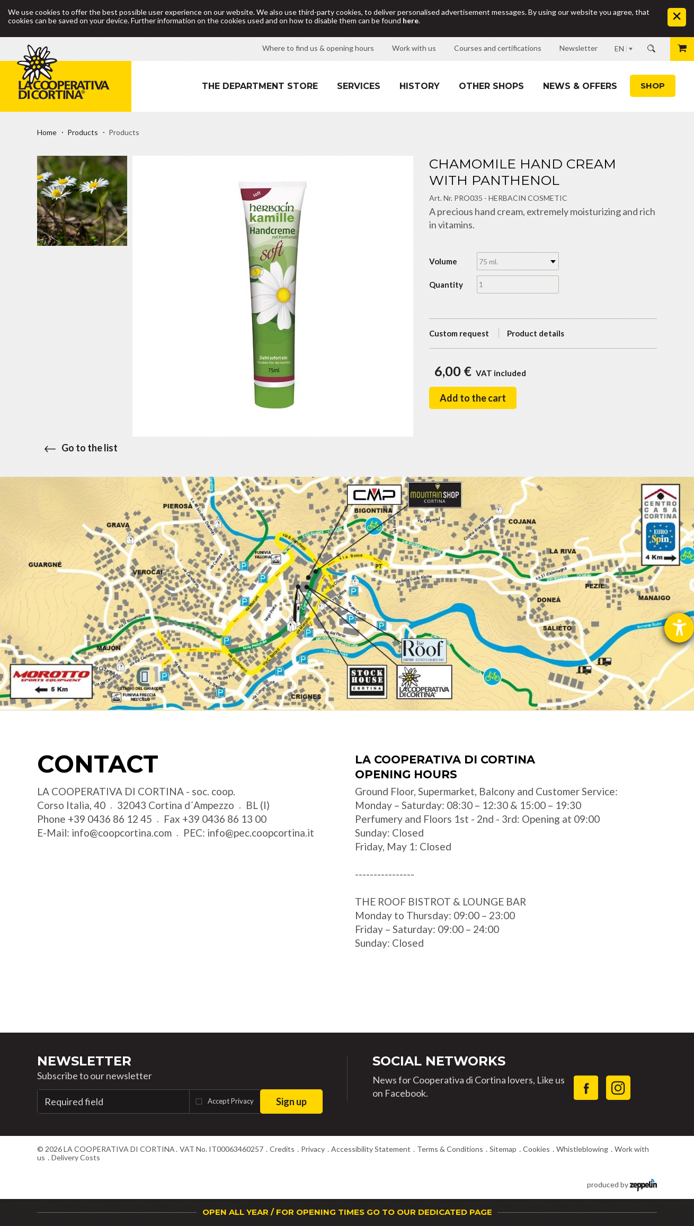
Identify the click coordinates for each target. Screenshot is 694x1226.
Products (82, 132)
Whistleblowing (582, 1148)
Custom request (459, 333)
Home (47, 132)
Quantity (446, 284)
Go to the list (77, 448)
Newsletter (84, 1061)
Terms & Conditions (450, 1148)
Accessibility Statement (371, 1148)
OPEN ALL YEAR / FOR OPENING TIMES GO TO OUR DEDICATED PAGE (347, 1212)
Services (358, 86)
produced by (622, 1184)
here (411, 20)
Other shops (491, 86)
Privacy (313, 1148)
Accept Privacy (231, 1101)
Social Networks (438, 1061)
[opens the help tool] (679, 628)
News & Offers (580, 86)
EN (619, 48)
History (419, 86)
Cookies (536, 1148)
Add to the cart (473, 398)
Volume (443, 261)
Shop (652, 86)
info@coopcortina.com (122, 833)
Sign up (291, 1101)
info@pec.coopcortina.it (260, 833)
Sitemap (503, 1148)
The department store (260, 86)
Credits (282, 1148)
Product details (535, 333)
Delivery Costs (75, 1157)
